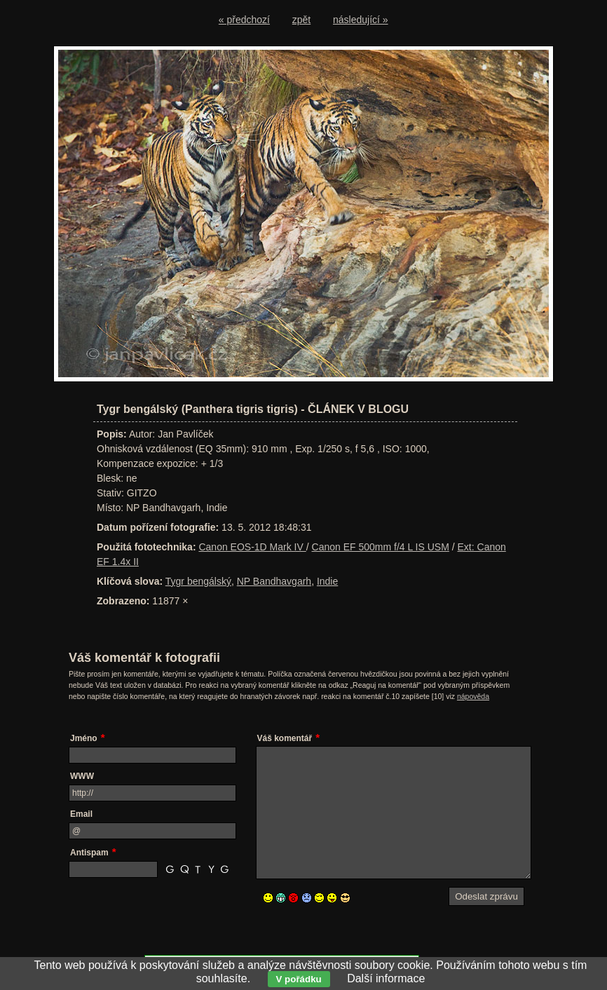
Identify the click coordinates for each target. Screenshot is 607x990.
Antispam (89, 852)
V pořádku (299, 979)
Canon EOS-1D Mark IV (252, 546)
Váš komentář (285, 738)
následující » (360, 19)
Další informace (386, 978)
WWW (82, 776)
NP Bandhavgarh (274, 581)
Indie (327, 581)
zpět (301, 19)
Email (81, 814)
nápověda (473, 696)
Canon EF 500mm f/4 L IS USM (380, 546)
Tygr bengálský (198, 581)
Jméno (83, 738)
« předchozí (244, 19)
